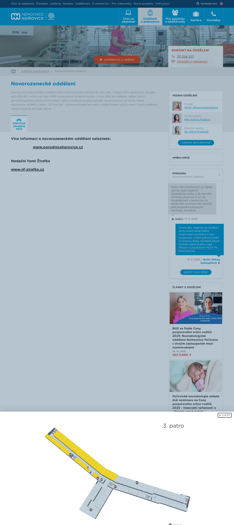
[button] (224, 415)
